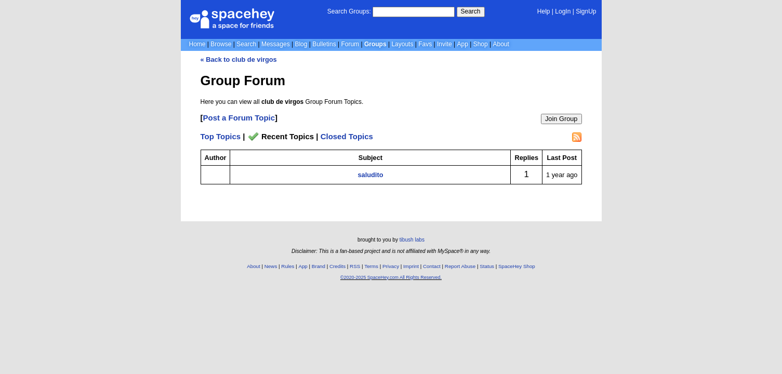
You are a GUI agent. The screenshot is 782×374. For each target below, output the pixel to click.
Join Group (561, 119)
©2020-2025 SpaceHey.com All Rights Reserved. (391, 277)
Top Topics (221, 136)
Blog (301, 44)
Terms (371, 266)
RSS (355, 266)
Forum (350, 44)
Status (487, 266)
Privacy (390, 266)
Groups (375, 44)
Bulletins (324, 44)
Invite (444, 44)
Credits (337, 266)
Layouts (402, 44)
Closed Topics (347, 136)
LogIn (563, 11)
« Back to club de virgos (239, 59)
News (270, 266)
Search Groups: (349, 11)
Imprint (411, 266)
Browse (220, 44)
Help (543, 11)
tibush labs (412, 240)
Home (197, 44)
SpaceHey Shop (516, 266)
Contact (432, 266)
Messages (275, 44)
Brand (318, 266)
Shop (480, 44)
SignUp (586, 11)
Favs (425, 44)
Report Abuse (460, 266)
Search (471, 11)
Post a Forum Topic (239, 117)
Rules (287, 266)
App (462, 44)
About (501, 44)
